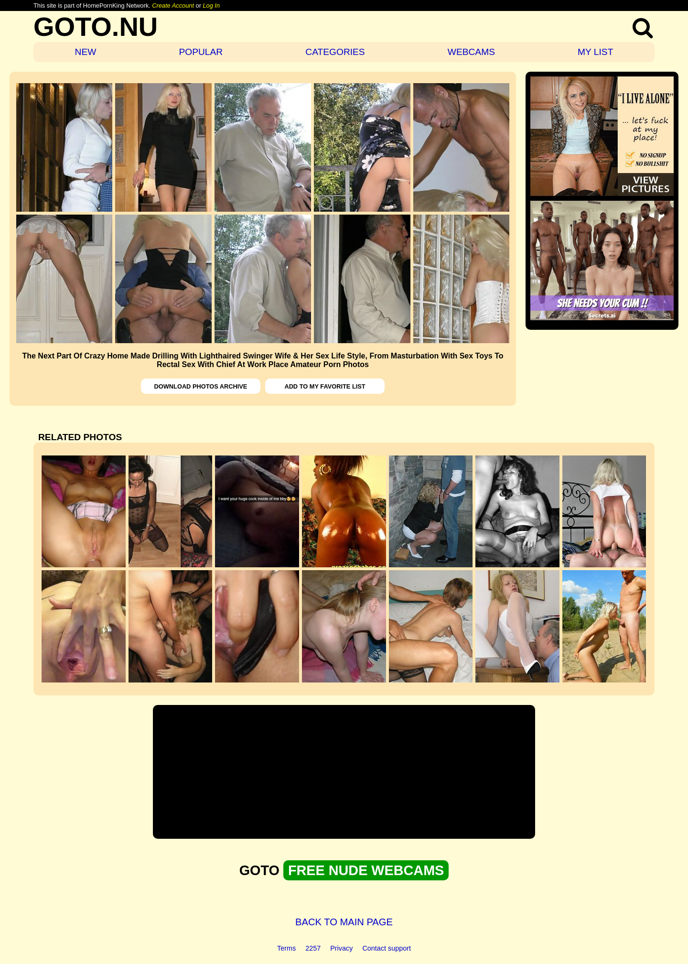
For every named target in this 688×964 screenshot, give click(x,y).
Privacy (341, 948)
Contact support (386, 948)
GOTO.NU (95, 26)
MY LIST (595, 52)
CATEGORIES (335, 52)
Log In (211, 5)
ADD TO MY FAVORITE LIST (324, 386)
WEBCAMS (471, 52)
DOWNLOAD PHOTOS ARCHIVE (200, 386)
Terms (286, 948)
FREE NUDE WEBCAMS (366, 870)
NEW (86, 52)
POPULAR (201, 52)
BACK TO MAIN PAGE (344, 922)
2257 (313, 948)
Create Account (173, 5)
